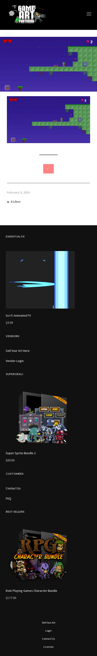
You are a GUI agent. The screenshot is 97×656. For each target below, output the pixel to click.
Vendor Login (15, 361)
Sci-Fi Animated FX (18, 315)
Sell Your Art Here (18, 351)
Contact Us (13, 488)
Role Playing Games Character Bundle (31, 591)
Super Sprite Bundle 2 (21, 453)
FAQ (8, 498)
